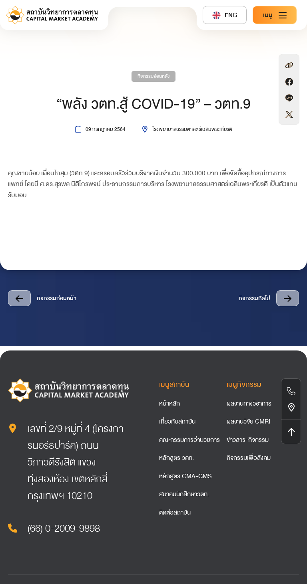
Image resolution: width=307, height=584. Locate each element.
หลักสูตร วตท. (176, 458)
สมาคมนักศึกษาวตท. (184, 494)
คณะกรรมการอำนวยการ (189, 440)
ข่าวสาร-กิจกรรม (248, 440)
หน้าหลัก (169, 403)
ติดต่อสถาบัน (175, 512)
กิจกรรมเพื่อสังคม (249, 458)
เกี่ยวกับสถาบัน (177, 421)
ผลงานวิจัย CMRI (248, 421)
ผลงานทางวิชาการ (249, 403)
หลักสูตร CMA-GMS (185, 476)
